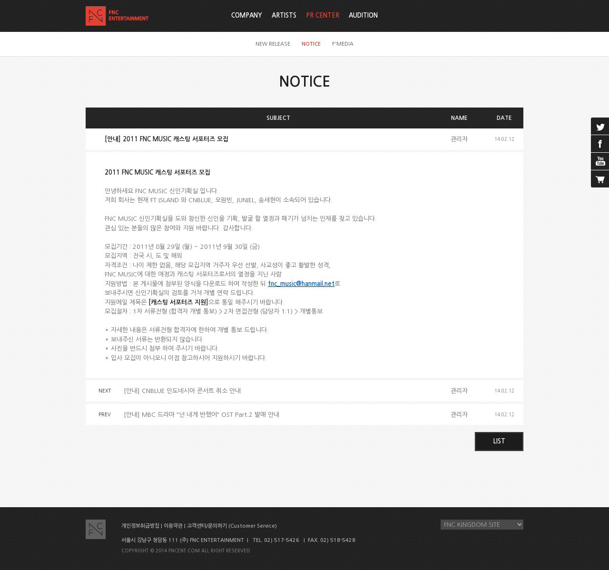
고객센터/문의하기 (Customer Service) (232, 526)
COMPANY (246, 15)
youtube (600, 161)
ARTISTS (284, 15)
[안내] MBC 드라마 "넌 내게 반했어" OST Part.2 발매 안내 (201, 415)
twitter (600, 126)
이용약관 (173, 526)
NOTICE (311, 44)
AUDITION (363, 15)
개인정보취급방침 (140, 526)
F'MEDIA (343, 44)
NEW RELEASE (272, 44)
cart (600, 178)
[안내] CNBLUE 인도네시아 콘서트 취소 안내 (182, 391)
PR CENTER (322, 15)
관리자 (459, 139)
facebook (600, 143)
